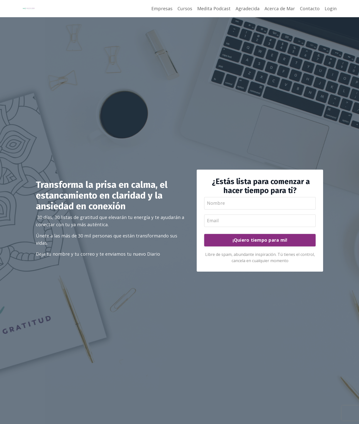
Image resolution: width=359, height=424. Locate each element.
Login (331, 8)
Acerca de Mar (280, 8)
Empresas (162, 8)
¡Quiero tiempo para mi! (260, 240)
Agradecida (248, 8)
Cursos (185, 8)
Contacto (310, 8)
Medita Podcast (214, 8)
